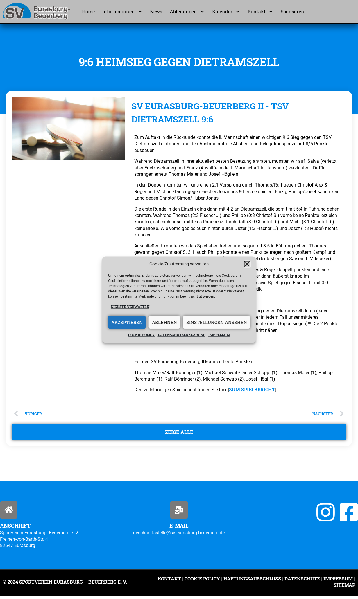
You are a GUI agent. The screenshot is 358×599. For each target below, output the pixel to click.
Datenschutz (302, 582)
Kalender (226, 11)
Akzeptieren (127, 322)
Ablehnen (164, 322)
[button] (247, 264)
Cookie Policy (202, 582)
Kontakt (260, 11)
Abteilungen (187, 11)
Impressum (219, 335)
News (156, 11)
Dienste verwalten (130, 306)
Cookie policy (141, 335)
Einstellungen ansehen (216, 322)
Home (88, 11)
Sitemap (344, 588)
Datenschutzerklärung (181, 335)
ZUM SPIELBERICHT (252, 389)
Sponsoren (292, 11)
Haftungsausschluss (252, 582)
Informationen (122, 11)
